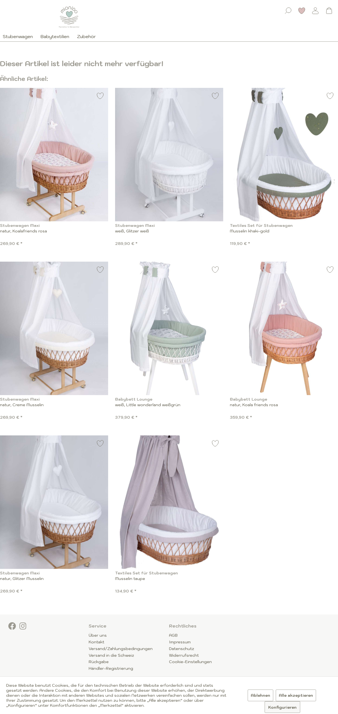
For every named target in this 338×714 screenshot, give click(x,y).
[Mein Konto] (315, 10)
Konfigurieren (282, 707)
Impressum (180, 641)
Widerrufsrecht (184, 655)
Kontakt (96, 641)
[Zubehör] (86, 36)
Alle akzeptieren (296, 695)
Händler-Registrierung (111, 668)
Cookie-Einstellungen (190, 661)
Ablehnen (260, 695)
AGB (173, 635)
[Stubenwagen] (20, 36)
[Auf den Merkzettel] (100, 96)
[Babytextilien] (55, 36)
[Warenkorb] (329, 10)
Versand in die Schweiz (111, 655)
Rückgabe (99, 661)
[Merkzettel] (301, 10)
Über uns (98, 635)
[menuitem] (288, 9)
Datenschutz (181, 648)
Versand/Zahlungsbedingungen (121, 648)
